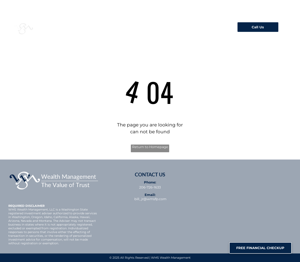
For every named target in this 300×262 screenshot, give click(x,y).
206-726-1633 (150, 187)
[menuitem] (107, 25)
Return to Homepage (150, 147)
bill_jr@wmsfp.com (150, 199)
